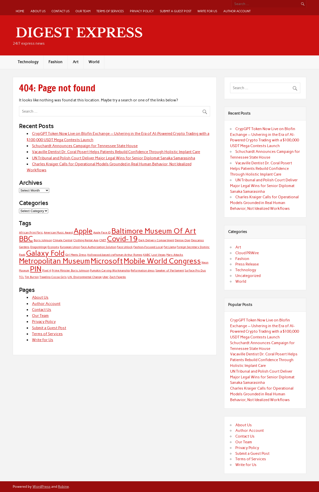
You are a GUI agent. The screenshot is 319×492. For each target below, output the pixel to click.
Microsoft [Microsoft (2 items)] (107, 260)
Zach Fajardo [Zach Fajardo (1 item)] (117, 277)
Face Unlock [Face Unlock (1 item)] (125, 247)
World (93, 62)
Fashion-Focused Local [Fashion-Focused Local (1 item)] (148, 247)
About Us (37, 11)
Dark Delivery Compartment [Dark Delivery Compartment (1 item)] (156, 240)
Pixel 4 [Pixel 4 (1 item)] (46, 270)
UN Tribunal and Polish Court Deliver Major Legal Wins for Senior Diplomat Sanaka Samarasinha (113, 158)
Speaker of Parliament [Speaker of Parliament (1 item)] (169, 270)
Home (20, 11)
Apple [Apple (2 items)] (82, 231)
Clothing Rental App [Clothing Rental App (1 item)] (85, 240)
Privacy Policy (142, 11)
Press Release (247, 264)
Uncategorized (248, 275)
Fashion (55, 62)
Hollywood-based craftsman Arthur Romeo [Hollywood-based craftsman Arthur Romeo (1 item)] (114, 254)
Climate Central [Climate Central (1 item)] (62, 240)
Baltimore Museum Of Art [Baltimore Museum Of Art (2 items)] (153, 231)
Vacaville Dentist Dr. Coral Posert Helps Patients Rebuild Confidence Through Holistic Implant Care (116, 152)
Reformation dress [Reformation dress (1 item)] (143, 270)
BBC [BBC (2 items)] (26, 238)
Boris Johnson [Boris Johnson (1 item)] (43, 240)
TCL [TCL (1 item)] (21, 277)
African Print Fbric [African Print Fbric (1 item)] (31, 232)
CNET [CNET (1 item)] (102, 240)
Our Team (82, 11)
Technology (28, 62)
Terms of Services (110, 11)
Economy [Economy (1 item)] (53, 247)
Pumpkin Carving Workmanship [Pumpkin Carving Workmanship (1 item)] (110, 270)
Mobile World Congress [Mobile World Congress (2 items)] (162, 260)
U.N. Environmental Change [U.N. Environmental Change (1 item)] (84, 277)
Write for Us (207, 11)
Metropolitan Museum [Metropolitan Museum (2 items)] (54, 260)
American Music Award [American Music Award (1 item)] (58, 232)
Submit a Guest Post (175, 11)
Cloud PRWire (247, 253)
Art (75, 62)
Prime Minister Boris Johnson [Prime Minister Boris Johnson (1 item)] (70, 270)
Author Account (237, 11)
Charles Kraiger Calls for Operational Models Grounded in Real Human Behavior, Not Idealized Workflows (264, 203)
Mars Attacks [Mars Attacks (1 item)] (174, 254)
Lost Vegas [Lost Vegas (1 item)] (158, 254)
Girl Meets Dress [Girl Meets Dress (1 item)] (75, 254)
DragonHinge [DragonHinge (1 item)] (38, 247)
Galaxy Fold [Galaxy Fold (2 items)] (45, 253)
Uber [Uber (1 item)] (105, 277)
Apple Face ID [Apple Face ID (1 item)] (102, 232)
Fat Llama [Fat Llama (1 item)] (170, 247)
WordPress (41, 487)
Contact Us (60, 11)
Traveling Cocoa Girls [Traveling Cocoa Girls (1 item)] (53, 277)
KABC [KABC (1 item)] (147, 254)
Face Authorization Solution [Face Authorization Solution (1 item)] (98, 247)
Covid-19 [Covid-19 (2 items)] (122, 238)
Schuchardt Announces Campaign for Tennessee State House (85, 146)
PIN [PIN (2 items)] (35, 268)
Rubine (63, 487)
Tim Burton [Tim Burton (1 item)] (32, 277)
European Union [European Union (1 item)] (70, 247)
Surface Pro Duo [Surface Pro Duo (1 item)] (195, 270)
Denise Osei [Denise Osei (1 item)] (182, 240)
